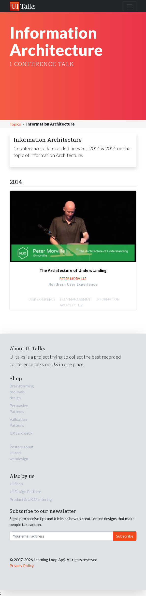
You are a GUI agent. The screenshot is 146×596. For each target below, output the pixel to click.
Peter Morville (73, 279)
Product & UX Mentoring (31, 499)
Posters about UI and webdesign (21, 452)
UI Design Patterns (26, 491)
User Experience (42, 299)
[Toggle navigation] (129, 6)
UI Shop (16, 483)
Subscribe (124, 536)
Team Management (75, 299)
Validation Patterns (18, 422)
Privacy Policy (21, 565)
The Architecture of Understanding (73, 270)
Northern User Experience (73, 284)
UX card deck (21, 433)
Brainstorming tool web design (22, 391)
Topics (15, 124)
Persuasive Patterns (19, 408)
